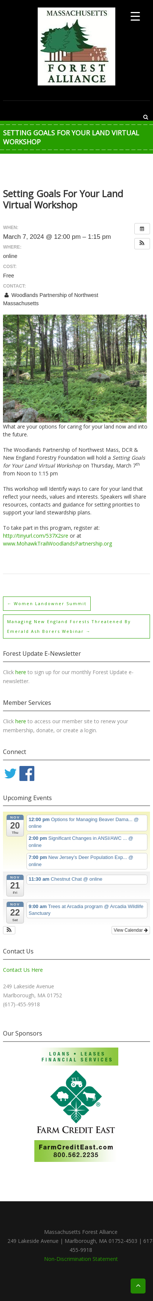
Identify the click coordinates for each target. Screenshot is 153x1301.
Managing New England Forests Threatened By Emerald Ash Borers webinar (69, 626)
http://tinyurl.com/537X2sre (35, 535)
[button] (142, 243)
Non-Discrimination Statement (81, 1258)
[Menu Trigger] (135, 16)
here (21, 672)
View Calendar (131, 930)
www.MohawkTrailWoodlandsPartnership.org (57, 543)
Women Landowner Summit (47, 603)
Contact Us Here (23, 969)
